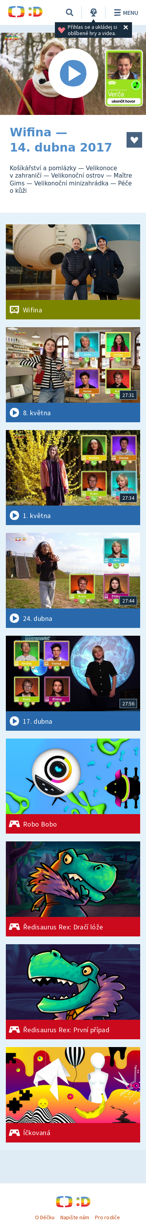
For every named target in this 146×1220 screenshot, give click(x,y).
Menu (124, 12)
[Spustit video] (73, 74)
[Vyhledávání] (69, 12)
